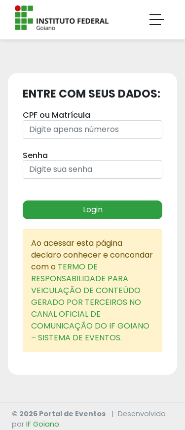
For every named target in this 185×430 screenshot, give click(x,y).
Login (93, 209)
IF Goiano (42, 424)
